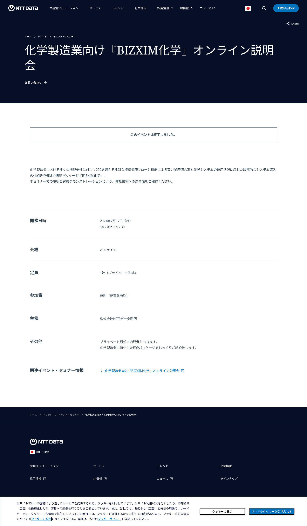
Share (292, 23)
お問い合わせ (33, 82)
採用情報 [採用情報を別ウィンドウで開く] (163, 8)
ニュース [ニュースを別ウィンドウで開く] (205, 8)
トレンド (118, 8)
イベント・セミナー (63, 36)
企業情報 (140, 8)
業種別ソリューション (63, 8)
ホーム (28, 36)
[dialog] (153, 511)
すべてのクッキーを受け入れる (272, 511)
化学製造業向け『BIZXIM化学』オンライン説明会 (142, 370)
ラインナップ (229, 479)
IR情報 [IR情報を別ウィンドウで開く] (184, 8)
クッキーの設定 (222, 511)
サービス (95, 8)
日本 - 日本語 (39, 452)
